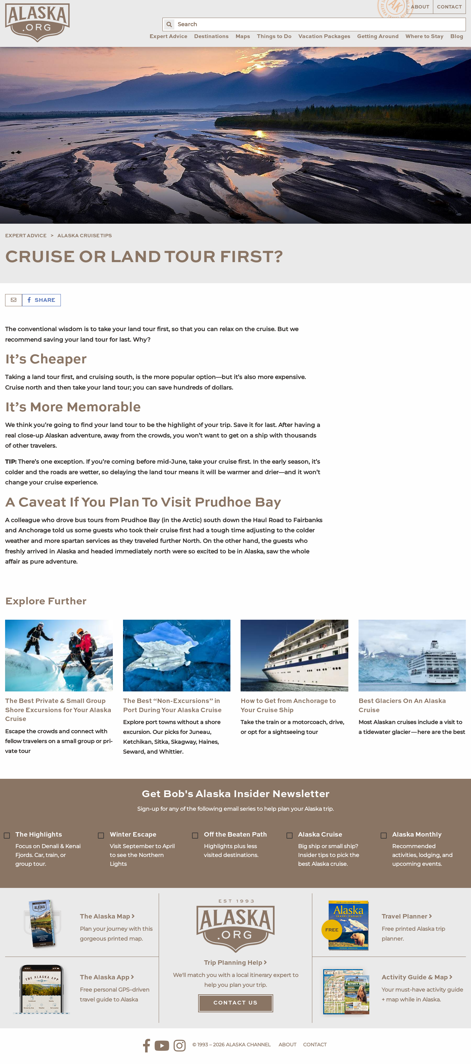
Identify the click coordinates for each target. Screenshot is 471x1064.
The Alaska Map (107, 916)
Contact (449, 7)
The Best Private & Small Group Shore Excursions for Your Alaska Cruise (58, 710)
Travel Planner (407, 916)
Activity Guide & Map (417, 977)
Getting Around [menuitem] (378, 36)
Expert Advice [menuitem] (168, 36)
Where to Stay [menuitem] (424, 36)
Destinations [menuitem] (211, 36)
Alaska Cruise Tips (84, 236)
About (420, 7)
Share (41, 300)
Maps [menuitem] (243, 36)
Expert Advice (26, 236)
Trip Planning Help (235, 963)
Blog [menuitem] (456, 36)
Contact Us (235, 1003)
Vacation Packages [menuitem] (324, 36)
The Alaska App (107, 977)
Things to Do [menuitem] (274, 36)
